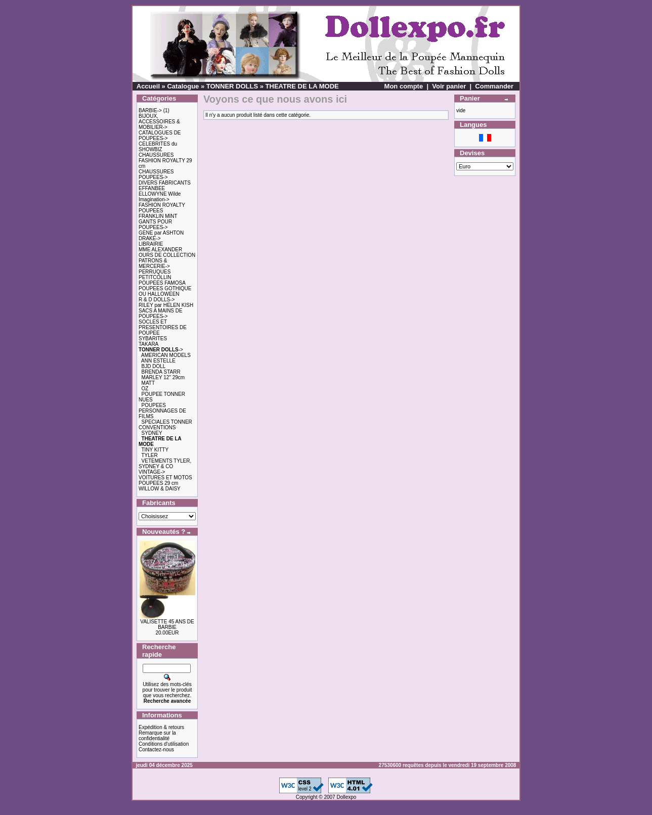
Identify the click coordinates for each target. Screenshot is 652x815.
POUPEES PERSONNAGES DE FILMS (162, 410)
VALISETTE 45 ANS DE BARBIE (167, 624)
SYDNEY (152, 433)
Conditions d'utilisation (164, 744)
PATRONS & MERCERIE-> (154, 263)
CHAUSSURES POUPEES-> (156, 174)
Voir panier (449, 86)
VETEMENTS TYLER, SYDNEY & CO (165, 463)
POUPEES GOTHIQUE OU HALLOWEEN (165, 291)
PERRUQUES (154, 272)
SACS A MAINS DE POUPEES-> (161, 313)
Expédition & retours (161, 727)
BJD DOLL (154, 366)
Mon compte (403, 86)
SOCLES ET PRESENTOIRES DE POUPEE (163, 327)
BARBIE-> (150, 110)
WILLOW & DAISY (160, 488)
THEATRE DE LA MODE (302, 86)
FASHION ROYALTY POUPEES (162, 207)
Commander (494, 86)
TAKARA (148, 344)
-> (161, 349)
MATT (148, 383)
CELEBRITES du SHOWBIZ (158, 146)
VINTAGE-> (152, 472)
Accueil (148, 86)
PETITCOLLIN (155, 277)
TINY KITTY (154, 449)
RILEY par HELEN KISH (166, 305)
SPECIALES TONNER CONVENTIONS (165, 424)
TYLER (149, 455)
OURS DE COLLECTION (167, 255)
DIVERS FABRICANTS (165, 183)
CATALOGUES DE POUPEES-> (160, 135)
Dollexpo (346, 797)
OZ (145, 388)
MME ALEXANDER (160, 249)
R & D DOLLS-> (157, 299)
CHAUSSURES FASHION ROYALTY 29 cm (165, 160)
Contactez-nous (156, 749)
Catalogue (183, 86)
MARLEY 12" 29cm (163, 377)
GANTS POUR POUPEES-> (155, 224)
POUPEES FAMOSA (162, 283)
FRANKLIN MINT (158, 216)
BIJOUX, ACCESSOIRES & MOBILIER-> (159, 121)
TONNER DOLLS (232, 86)
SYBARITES (153, 338)
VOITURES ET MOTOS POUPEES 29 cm (165, 480)
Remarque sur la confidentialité (157, 735)
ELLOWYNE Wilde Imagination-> (160, 196)
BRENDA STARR (161, 372)
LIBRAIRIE (151, 244)
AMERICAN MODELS (166, 355)
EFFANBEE (152, 188)
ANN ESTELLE (158, 361)
